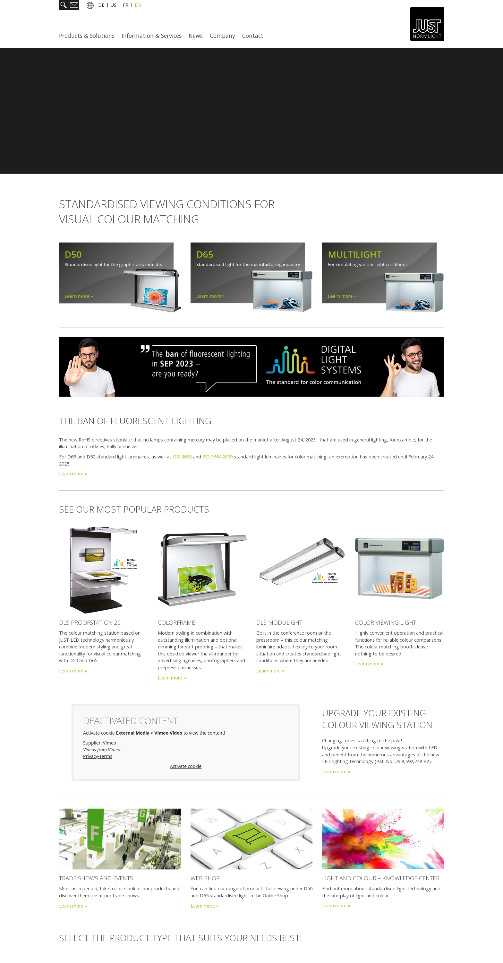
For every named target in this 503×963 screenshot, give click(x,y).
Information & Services (152, 35)
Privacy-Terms (97, 756)
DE (101, 6)
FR (125, 6)
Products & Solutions (87, 35)
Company (222, 35)
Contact (252, 35)
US (113, 6)
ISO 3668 (182, 457)
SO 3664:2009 (218, 457)
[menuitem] (88, 35)
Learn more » (73, 474)
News (196, 35)
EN (138, 6)
